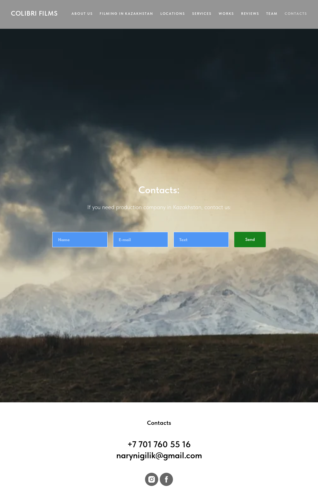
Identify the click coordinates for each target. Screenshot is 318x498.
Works (226, 14)
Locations (172, 14)
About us (81, 14)
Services (202, 14)
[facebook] (166, 479)
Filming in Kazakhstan (126, 14)
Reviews (250, 14)
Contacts (296, 14)
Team (271, 14)
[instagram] (151, 479)
